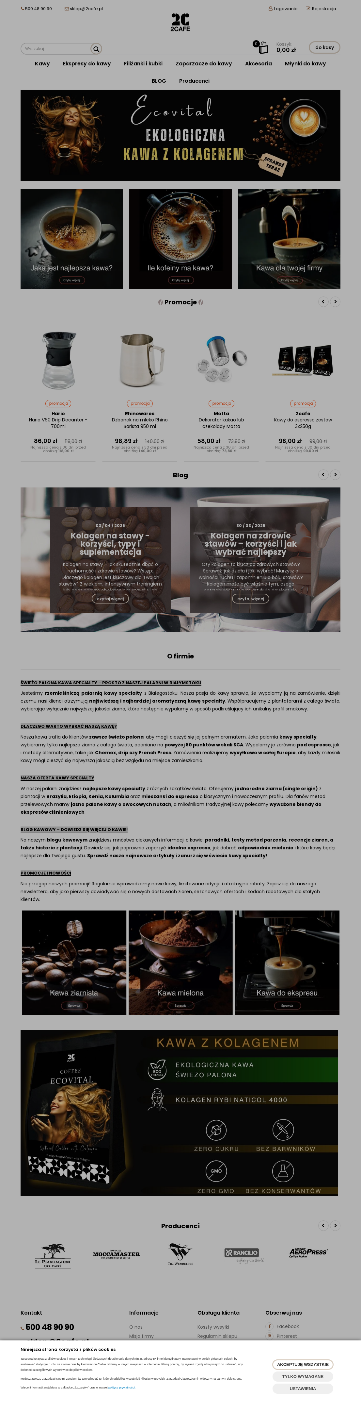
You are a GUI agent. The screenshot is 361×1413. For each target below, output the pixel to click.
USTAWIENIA (303, 1388)
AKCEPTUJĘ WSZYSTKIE (303, 1364)
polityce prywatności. (121, 1387)
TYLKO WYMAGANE (302, 1376)
